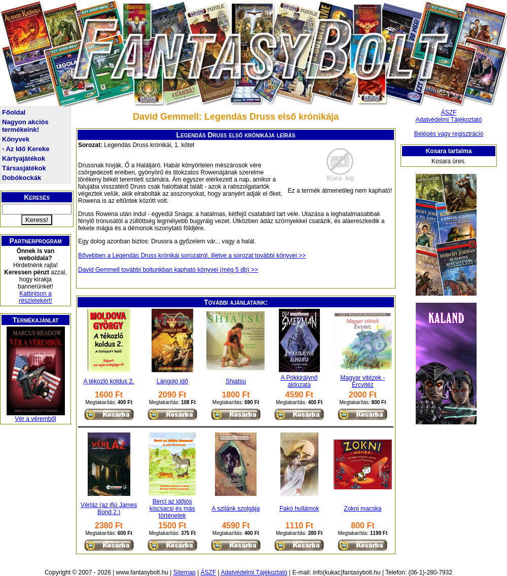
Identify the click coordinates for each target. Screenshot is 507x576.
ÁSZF (449, 112)
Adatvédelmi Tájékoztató (448, 119)
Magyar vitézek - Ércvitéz (362, 381)
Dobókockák (21, 178)
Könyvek (15, 139)
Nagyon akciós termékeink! (25, 125)
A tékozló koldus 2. (109, 381)
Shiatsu (236, 381)
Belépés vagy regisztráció (449, 133)
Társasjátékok (24, 168)
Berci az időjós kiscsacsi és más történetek (172, 508)
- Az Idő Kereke (25, 149)
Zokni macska (362, 508)
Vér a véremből (35, 418)
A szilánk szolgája (236, 508)
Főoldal (13, 112)
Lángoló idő (172, 381)
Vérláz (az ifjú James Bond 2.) (109, 508)
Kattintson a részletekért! (35, 297)
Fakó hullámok (299, 508)
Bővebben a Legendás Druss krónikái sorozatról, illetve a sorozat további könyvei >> (192, 255)
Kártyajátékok (23, 158)
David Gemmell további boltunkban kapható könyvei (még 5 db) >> (168, 269)
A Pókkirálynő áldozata (299, 381)
